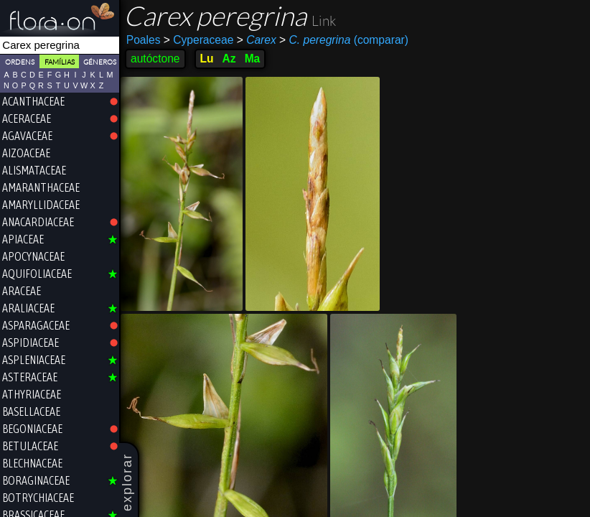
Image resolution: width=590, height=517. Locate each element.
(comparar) (343, 40)
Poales (143, 40)
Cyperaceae (199, 40)
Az (229, 58)
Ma (253, 58)
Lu (207, 58)
